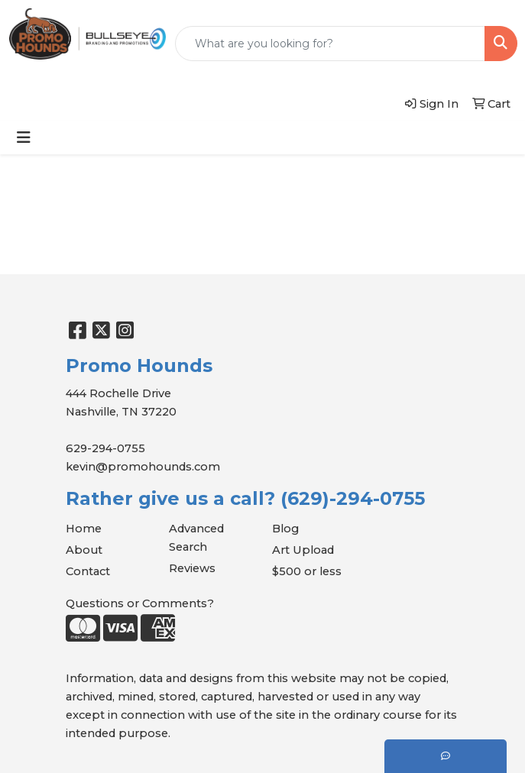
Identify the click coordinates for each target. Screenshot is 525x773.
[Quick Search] (330, 43)
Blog (285, 528)
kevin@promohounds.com (143, 467)
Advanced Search (196, 538)
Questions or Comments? (140, 603)
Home (84, 528)
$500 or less (307, 571)
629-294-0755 (105, 448)
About (84, 550)
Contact (88, 571)
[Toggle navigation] (24, 137)
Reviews (192, 568)
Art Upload (303, 550)
